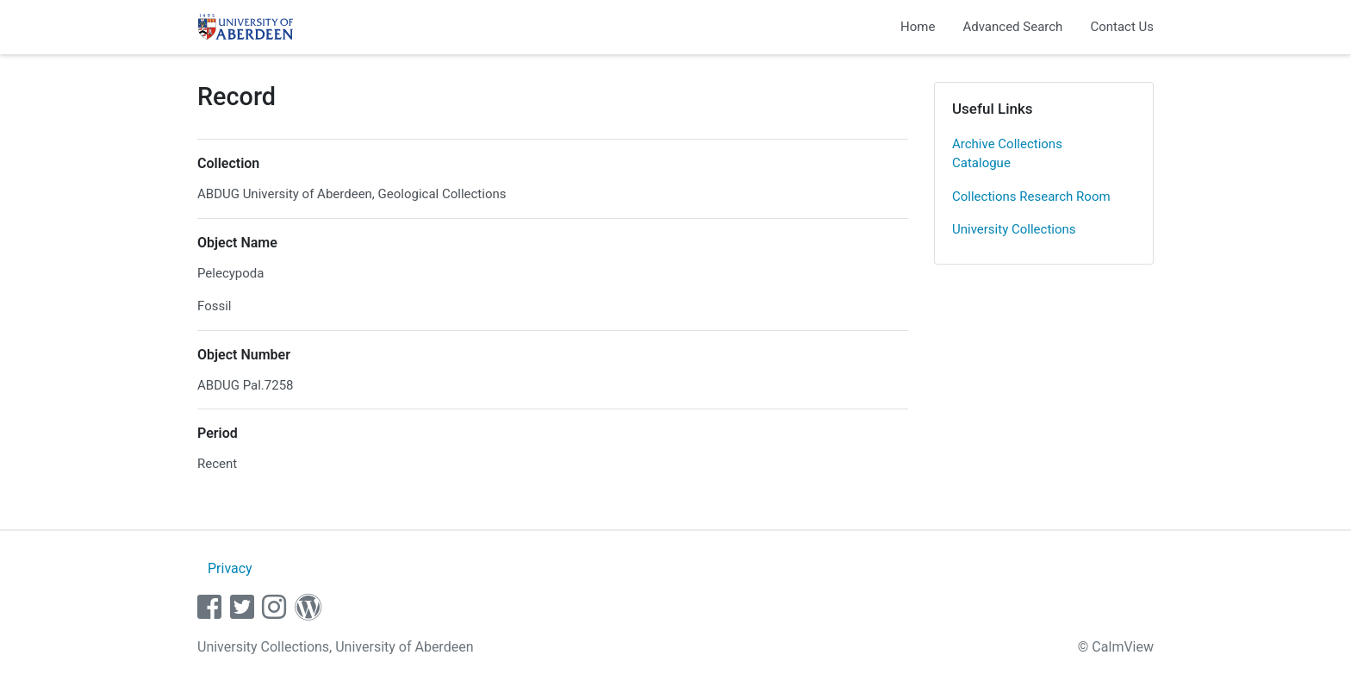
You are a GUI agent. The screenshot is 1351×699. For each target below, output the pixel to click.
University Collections (1014, 229)
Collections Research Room (1031, 196)
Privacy (230, 568)
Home (917, 26)
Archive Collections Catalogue (1007, 154)
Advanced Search (1012, 26)
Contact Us (1122, 26)
